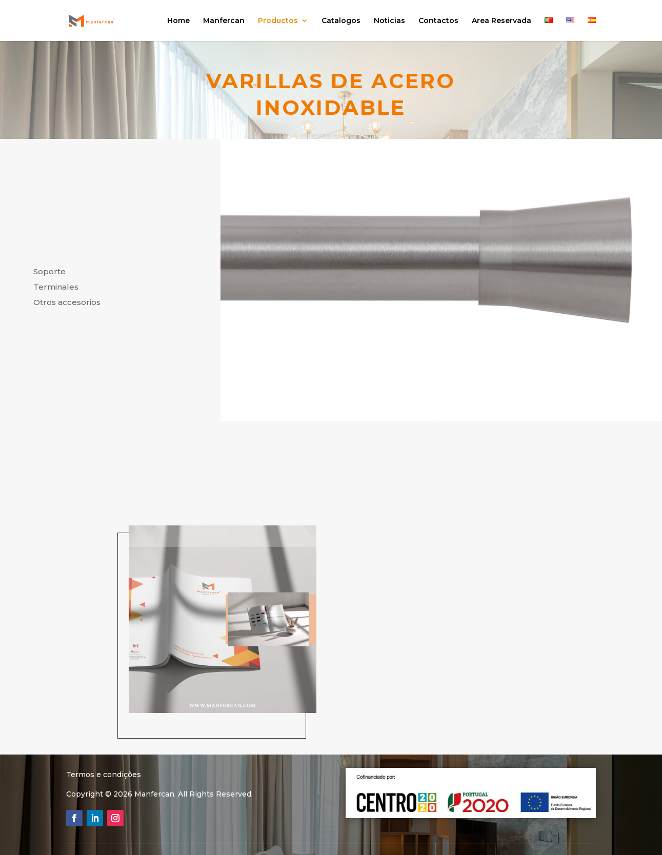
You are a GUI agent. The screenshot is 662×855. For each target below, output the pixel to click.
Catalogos (341, 21)
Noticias (389, 21)
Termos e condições (103, 774)
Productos (278, 21)
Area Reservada (501, 21)
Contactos (438, 21)
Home (178, 21)
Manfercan (224, 21)
